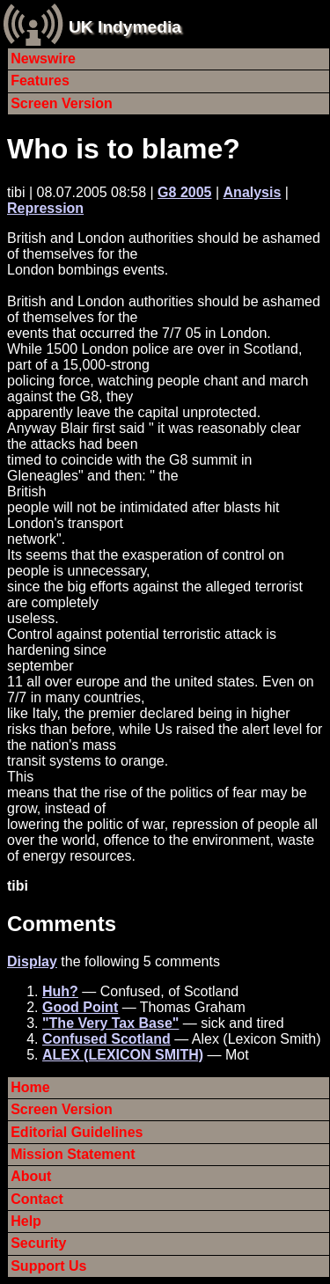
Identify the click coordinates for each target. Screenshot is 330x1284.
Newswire (43, 58)
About (31, 1176)
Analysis (253, 192)
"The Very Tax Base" (110, 1023)
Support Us (48, 1265)
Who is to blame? (123, 149)
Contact (37, 1199)
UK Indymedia (125, 27)
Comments (61, 923)
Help (26, 1221)
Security (38, 1243)
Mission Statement (73, 1154)
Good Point (80, 1007)
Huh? (60, 991)
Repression (45, 208)
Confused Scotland (106, 1038)
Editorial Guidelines (77, 1132)
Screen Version (62, 103)
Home (30, 1087)
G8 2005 (184, 192)
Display (32, 961)
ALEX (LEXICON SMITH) (122, 1054)
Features (40, 80)
